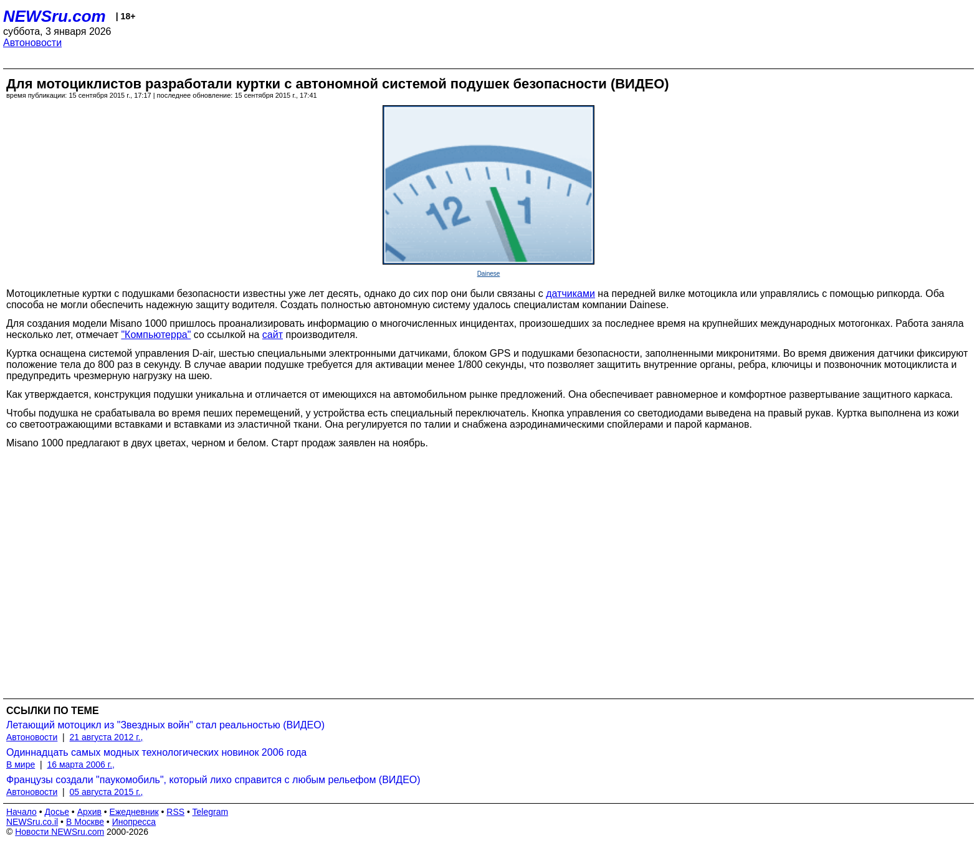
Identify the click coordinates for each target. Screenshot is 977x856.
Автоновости (32, 42)
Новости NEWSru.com (59, 832)
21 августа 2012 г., (106, 737)
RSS (175, 812)
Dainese (488, 273)
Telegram (211, 812)
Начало (21, 812)
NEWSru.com (54, 16)
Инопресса (134, 822)
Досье (56, 812)
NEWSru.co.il (32, 822)
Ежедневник (134, 812)
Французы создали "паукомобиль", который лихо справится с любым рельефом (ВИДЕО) (213, 779)
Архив (89, 812)
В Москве (85, 822)
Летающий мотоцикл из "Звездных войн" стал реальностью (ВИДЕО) (165, 725)
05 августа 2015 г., (106, 792)
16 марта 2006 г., (81, 764)
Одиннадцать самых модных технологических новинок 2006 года (156, 752)
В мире (20, 764)
